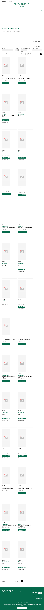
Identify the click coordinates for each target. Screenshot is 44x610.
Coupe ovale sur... (21, 561)
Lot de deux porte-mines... (6, 300)
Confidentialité (20, 602)
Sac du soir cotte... (21, 449)
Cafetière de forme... (5, 487)
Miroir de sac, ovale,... (21, 412)
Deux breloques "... (21, 300)
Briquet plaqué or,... (21, 114)
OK (18, 49)
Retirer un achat (4, 1)
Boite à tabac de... (21, 77)
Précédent (23, 53)
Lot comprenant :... (21, 263)
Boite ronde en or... (5, 151)
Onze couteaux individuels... (6, 561)
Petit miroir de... (4, 77)
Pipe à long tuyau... (5, 263)
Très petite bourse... (21, 151)
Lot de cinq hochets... (5, 449)
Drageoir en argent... (5, 226)
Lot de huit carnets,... (5, 412)
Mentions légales (25, 602)
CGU (16, 602)
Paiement (10, 1)
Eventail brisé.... (4, 114)
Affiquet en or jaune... (5, 375)
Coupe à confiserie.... (5, 524)
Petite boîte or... (20, 226)
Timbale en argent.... (21, 487)
